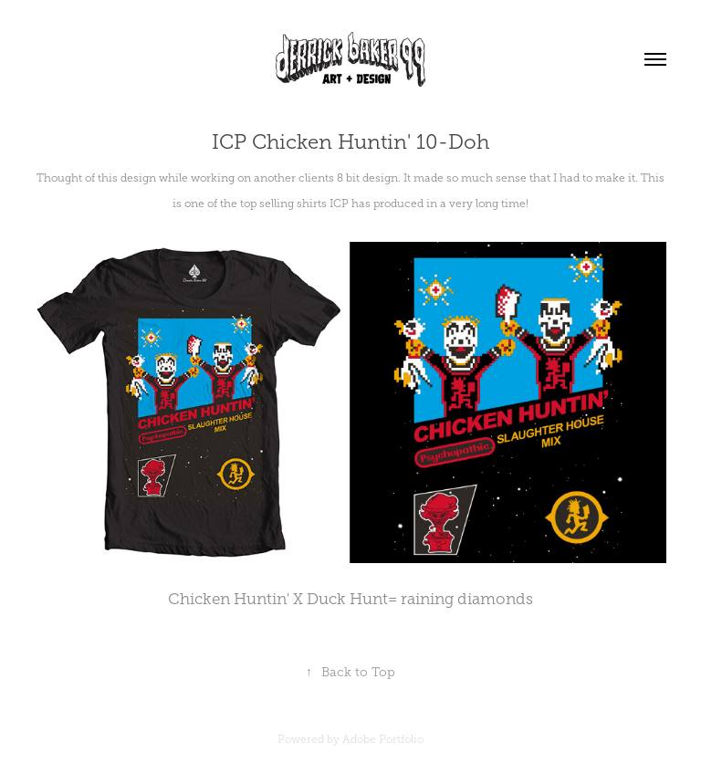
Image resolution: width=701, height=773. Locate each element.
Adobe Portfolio (383, 739)
